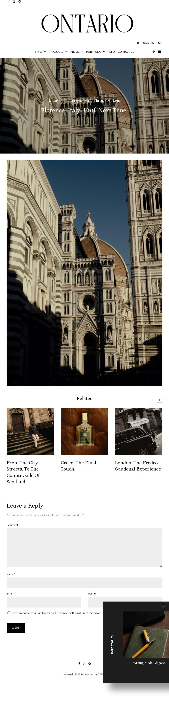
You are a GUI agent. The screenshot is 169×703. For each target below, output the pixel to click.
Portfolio (93, 52)
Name (11, 581)
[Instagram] (14, 1)
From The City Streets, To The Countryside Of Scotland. (23, 472)
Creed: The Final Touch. (78, 466)
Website (92, 600)
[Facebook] (9, 1)
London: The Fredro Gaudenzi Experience (138, 466)
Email (11, 600)
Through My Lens (107, 101)
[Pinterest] (19, 1)
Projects (56, 52)
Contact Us (126, 52)
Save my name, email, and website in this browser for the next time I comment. (56, 620)
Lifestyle (55, 101)
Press (74, 52)
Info (112, 52)
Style (38, 52)
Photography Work (78, 101)
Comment (13, 525)
